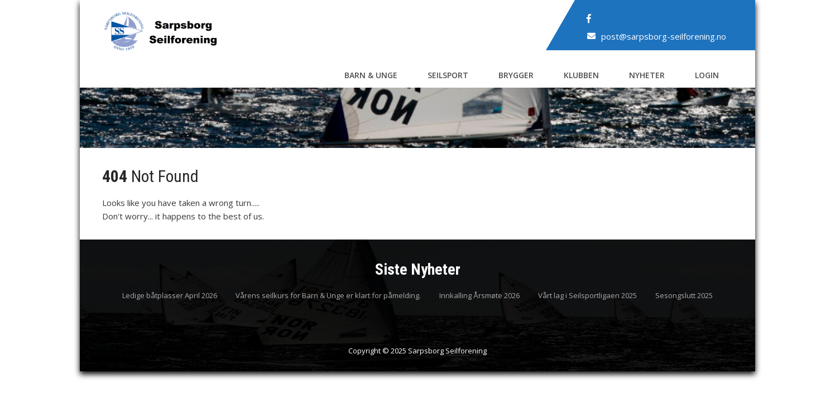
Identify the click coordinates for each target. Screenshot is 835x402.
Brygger (516, 75)
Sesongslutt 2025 (684, 296)
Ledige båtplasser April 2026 (169, 296)
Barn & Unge (370, 75)
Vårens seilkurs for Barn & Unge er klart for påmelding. (328, 296)
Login (707, 75)
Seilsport (448, 75)
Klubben (581, 75)
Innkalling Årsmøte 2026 (479, 296)
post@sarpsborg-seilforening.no (663, 36)
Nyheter (647, 75)
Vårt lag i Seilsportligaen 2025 (587, 296)
